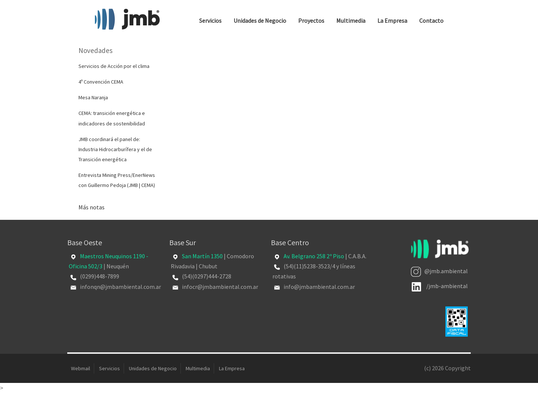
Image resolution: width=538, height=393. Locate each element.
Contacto (431, 20)
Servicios (210, 20)
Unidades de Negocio (260, 20)
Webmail (80, 368)
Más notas (91, 207)
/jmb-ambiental (440, 286)
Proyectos (311, 20)
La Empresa (392, 20)
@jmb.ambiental (439, 271)
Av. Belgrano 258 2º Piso (314, 256)
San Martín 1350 (202, 256)
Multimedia (350, 20)
